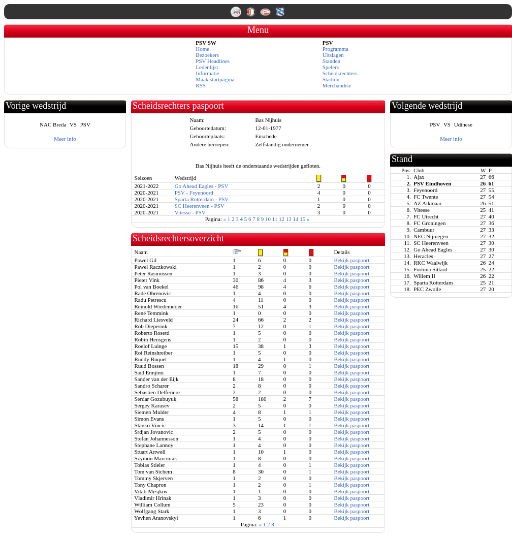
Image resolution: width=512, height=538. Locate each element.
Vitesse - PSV (190, 212)
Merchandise (337, 85)
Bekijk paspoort (351, 260)
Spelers (331, 67)
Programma (335, 49)
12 (281, 219)
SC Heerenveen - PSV (200, 206)
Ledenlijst (207, 67)
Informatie (207, 73)
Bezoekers (207, 55)
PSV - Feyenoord (194, 192)
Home (202, 49)
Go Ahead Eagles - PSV (202, 186)
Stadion (331, 79)
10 (268, 219)
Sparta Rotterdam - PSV (202, 199)
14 (296, 219)
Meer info (65, 139)
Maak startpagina (215, 79)
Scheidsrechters (340, 73)
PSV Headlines (213, 61)
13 (289, 219)
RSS (201, 85)
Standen (331, 61)
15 (302, 219)
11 (275, 219)
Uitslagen (333, 55)
